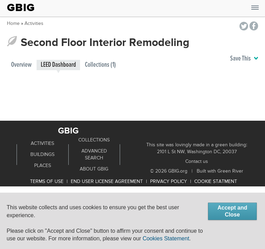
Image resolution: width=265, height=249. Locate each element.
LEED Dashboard (58, 64)
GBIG (21, 8)
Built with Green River (220, 171)
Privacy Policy (168, 181)
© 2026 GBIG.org (168, 171)
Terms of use (46, 181)
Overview (21, 64)
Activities (33, 23)
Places (42, 165)
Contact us (196, 161)
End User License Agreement (107, 181)
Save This (244, 58)
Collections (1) (100, 64)
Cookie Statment (215, 181)
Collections (94, 140)
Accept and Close (232, 211)
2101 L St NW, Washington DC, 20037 (197, 151)
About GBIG (94, 169)
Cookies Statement (166, 238)
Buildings (42, 154)
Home (13, 23)
